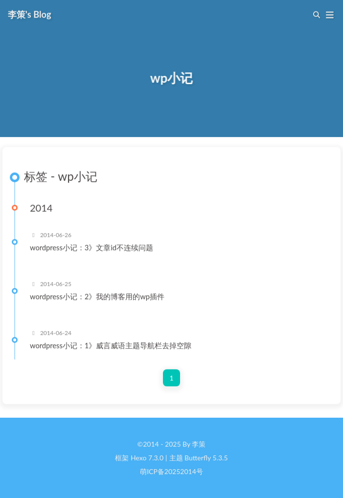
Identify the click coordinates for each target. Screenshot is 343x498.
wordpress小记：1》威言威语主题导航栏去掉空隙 (110, 345)
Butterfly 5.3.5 (206, 458)
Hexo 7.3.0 (147, 458)
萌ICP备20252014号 (171, 472)
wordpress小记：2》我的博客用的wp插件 (97, 296)
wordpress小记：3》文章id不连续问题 (91, 247)
